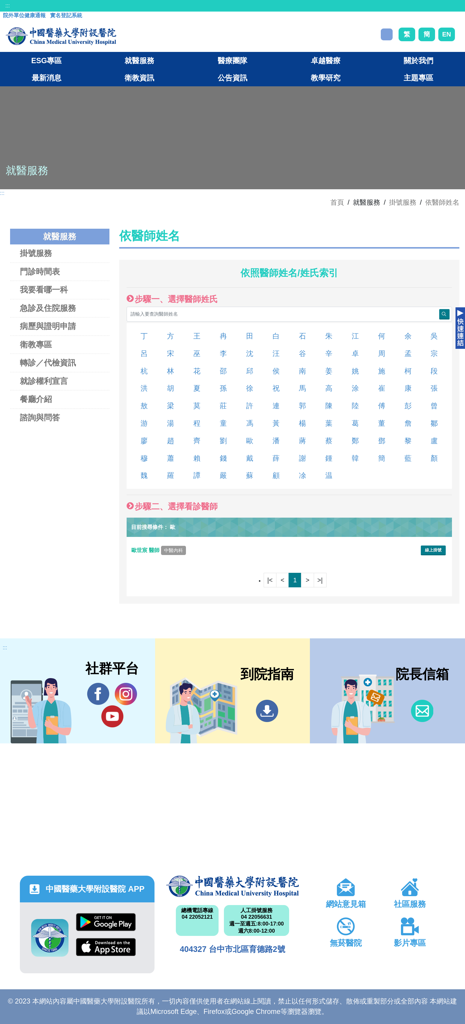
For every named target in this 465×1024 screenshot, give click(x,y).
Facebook (98, 694)
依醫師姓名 (442, 202)
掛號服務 (402, 202)
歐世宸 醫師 (158, 550)
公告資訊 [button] (232, 78)
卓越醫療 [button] (325, 60)
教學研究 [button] (325, 78)
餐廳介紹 (36, 399)
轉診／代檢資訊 (48, 362)
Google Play (106, 922)
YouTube (112, 716)
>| (320, 580)
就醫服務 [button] (139, 60)
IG (126, 694)
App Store (106, 947)
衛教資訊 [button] (139, 78)
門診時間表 (40, 271)
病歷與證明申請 (48, 326)
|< (270, 580)
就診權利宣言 (44, 381)
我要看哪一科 (44, 289)
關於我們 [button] (418, 60)
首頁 (337, 202)
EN (446, 34)
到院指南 (267, 711)
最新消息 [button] (46, 78)
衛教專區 (36, 344)
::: (7, 6)
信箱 (422, 711)
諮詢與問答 (40, 417)
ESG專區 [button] (46, 60)
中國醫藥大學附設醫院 (232, 886)
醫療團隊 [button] (232, 60)
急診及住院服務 (48, 308)
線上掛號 (433, 550)
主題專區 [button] (418, 78)
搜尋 (387, 34)
